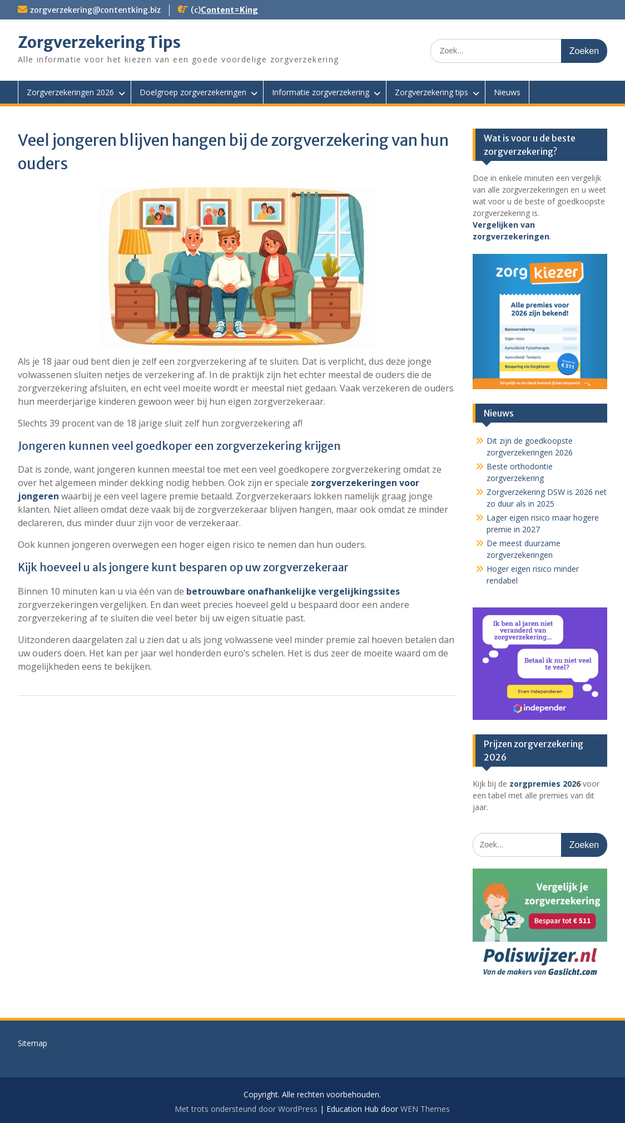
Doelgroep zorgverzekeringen (193, 92)
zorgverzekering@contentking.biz (95, 10)
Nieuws (507, 92)
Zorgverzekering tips (431, 92)
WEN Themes (425, 1109)
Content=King (229, 10)
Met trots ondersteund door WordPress (246, 1109)
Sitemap (32, 1043)
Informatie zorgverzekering (320, 92)
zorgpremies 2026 (545, 783)
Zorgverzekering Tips (99, 42)
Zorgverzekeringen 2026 (70, 92)
